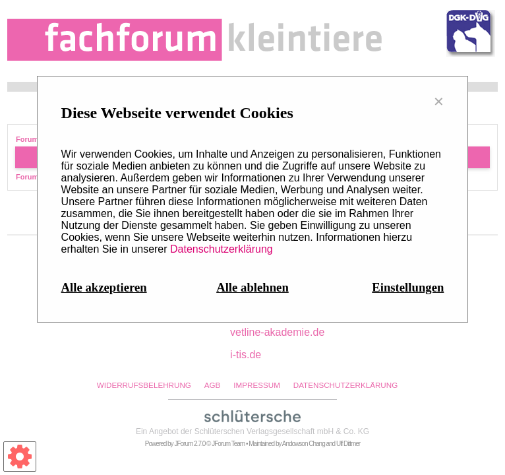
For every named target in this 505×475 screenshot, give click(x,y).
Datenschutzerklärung (221, 249)
